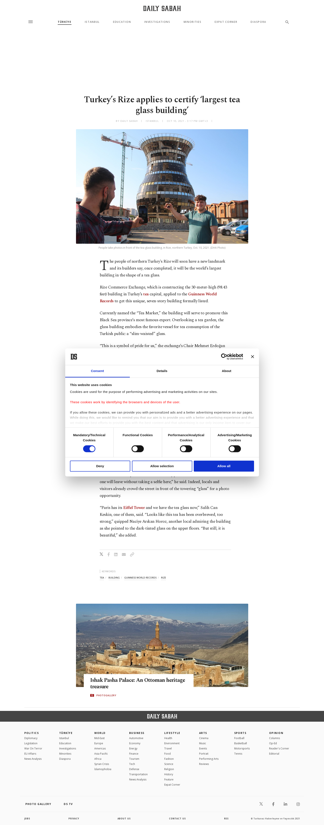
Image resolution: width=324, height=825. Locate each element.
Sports (240, 733)
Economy (134, 743)
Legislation (30, 743)
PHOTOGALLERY (106, 695)
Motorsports (242, 748)
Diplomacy (30, 738)
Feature (169, 779)
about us (124, 818)
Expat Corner (226, 22)
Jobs (27, 818)
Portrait (203, 753)
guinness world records (140, 577)
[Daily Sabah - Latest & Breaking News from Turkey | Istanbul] (162, 8)
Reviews (204, 764)
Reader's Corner (279, 748)
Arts (203, 733)
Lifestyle (172, 733)
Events (203, 748)
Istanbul (92, 22)
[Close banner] (252, 356)
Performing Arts (209, 759)
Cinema (203, 738)
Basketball (240, 743)
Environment (172, 743)
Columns (274, 738)
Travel (168, 748)
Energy (133, 748)
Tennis (238, 753)
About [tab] (226, 371)
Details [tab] (162, 371)
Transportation (138, 774)
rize (163, 577)
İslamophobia (102, 769)
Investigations (157, 22)
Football (239, 738)
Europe (98, 743)
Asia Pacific (101, 753)
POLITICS (31, 733)
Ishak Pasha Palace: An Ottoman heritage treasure (138, 683)
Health (168, 738)
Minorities (193, 22)
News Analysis (33, 759)
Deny (100, 466)
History (168, 774)
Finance (133, 753)
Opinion (276, 733)
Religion (169, 769)
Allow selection (162, 466)
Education (122, 22)
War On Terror (33, 748)
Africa (97, 759)
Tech (132, 764)
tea (146, 294)
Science (168, 764)
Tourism (134, 759)
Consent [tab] (97, 371)
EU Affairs (30, 753)
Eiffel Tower (134, 508)
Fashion (169, 759)
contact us (177, 818)
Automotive (136, 738)
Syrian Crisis (101, 764)
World (100, 733)
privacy (73, 818)
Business (136, 733)
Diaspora (258, 22)
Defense (134, 769)
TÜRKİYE (64, 22)
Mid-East (99, 738)
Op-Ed (273, 743)
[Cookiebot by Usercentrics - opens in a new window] (224, 357)
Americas (100, 748)
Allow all (224, 466)
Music (202, 743)
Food (167, 753)
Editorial (274, 753)
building (114, 577)
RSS (226, 818)
